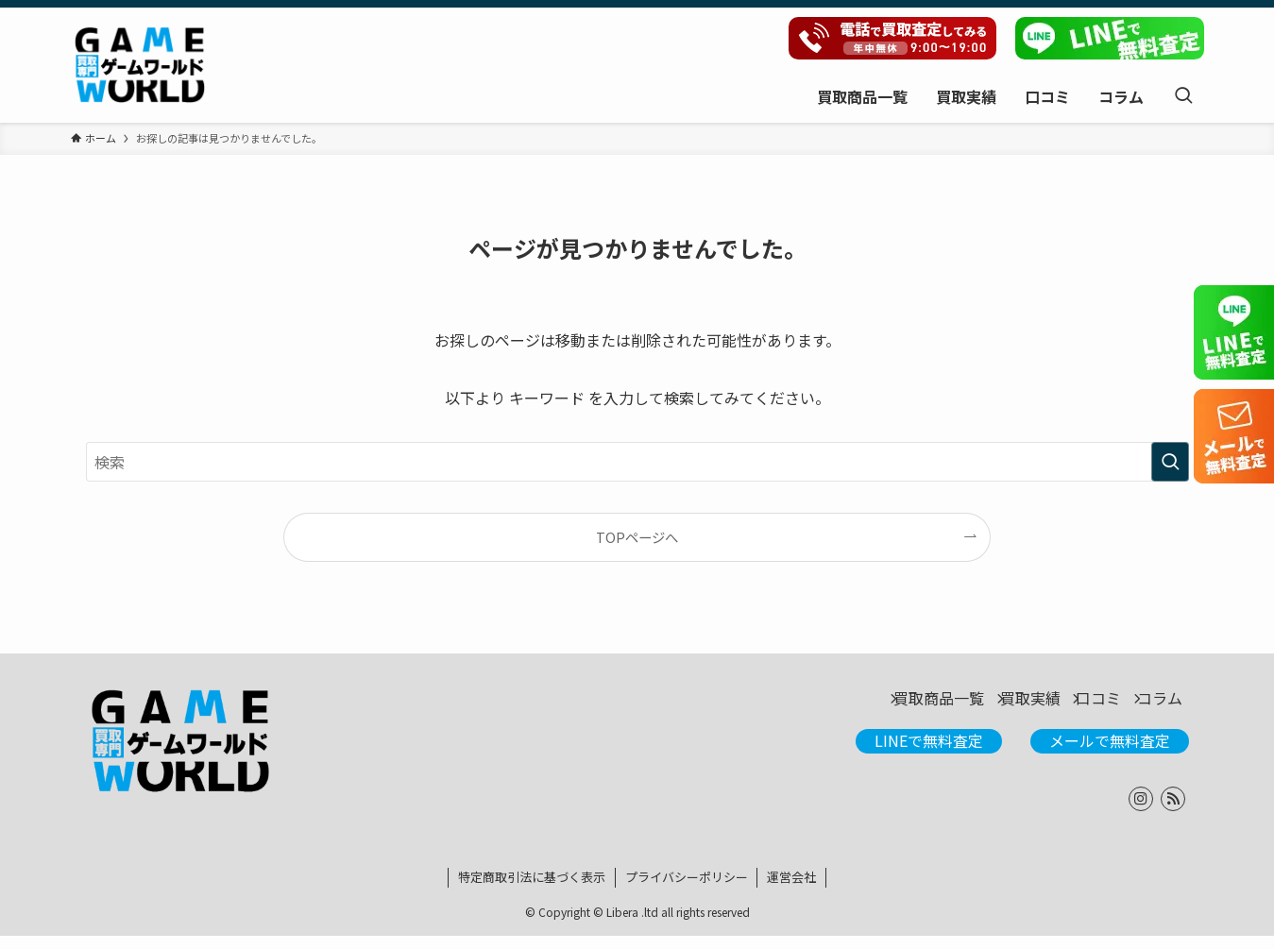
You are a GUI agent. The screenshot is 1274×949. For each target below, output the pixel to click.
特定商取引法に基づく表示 (531, 890)
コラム (1151, 705)
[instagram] (1141, 812)
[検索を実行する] (1170, 462)
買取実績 (977, 705)
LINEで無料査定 (929, 753)
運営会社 (791, 890)
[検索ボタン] (1183, 96)
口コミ (1068, 705)
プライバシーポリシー (686, 890)
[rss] (1173, 812)
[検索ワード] (637, 462)
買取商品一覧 (864, 705)
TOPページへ (637, 537)
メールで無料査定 (1109, 753)
